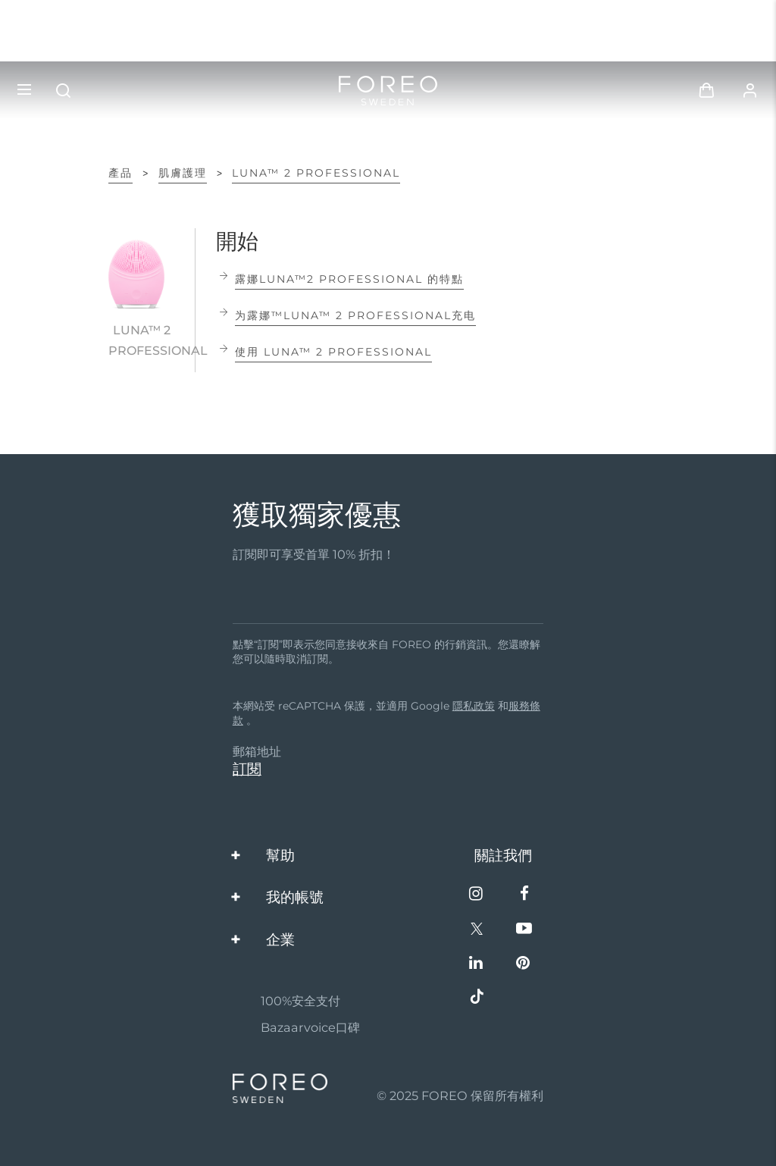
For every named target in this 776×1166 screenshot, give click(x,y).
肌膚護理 (182, 173)
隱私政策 (473, 706)
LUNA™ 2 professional (316, 173)
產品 (120, 173)
